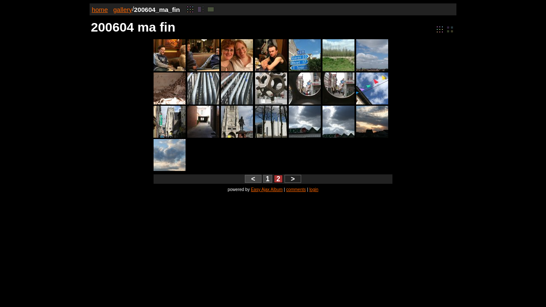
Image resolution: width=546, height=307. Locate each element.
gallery (122, 9)
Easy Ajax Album (266, 189)
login (313, 189)
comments (296, 189)
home (100, 9)
